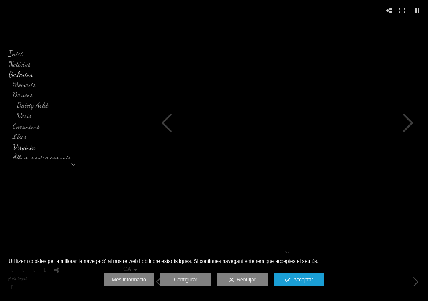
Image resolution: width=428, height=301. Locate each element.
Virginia (24, 147)
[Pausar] (417, 10)
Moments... (27, 84)
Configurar (185, 280)
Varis (24, 115)
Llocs (20, 136)
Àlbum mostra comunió (41, 157)
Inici (15, 53)
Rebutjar (242, 280)
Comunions (26, 126)
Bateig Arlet (32, 105)
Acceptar (299, 280)
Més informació (129, 280)
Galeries (20, 74)
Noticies (19, 64)
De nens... (25, 94)
